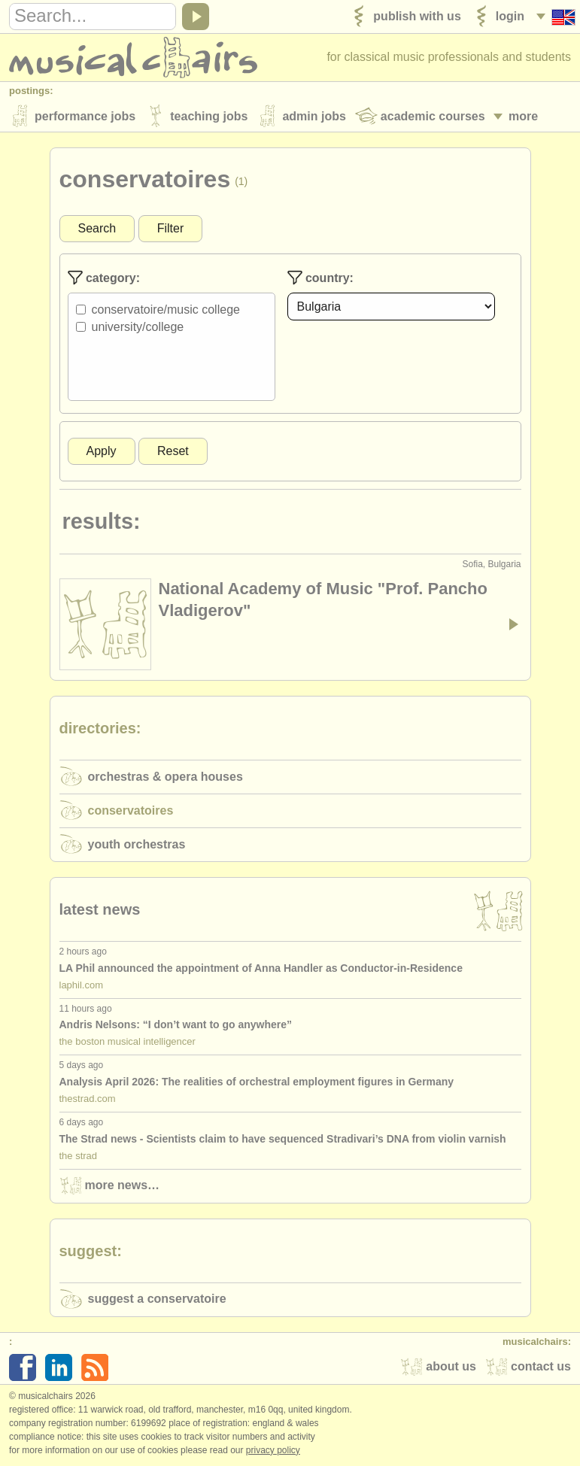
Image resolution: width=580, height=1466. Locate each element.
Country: (320, 277)
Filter (170, 228)
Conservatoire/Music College (166, 309)
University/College (138, 326)
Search (97, 228)
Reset (173, 451)
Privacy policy (273, 1450)
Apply (102, 451)
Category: (104, 277)
